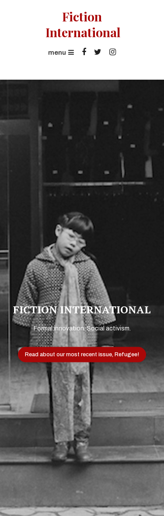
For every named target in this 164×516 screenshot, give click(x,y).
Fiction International (82, 24)
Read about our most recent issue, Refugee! (82, 354)
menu (61, 52)
